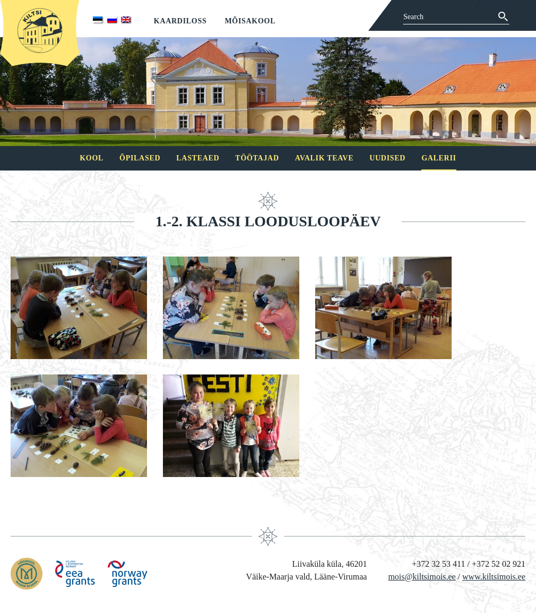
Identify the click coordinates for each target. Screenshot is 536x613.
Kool (91, 158)
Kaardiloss (180, 21)
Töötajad (257, 158)
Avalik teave (324, 158)
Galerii (438, 158)
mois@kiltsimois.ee (421, 576)
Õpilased (139, 158)
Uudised (387, 158)
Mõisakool (249, 21)
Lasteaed (197, 158)
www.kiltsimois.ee (493, 576)
